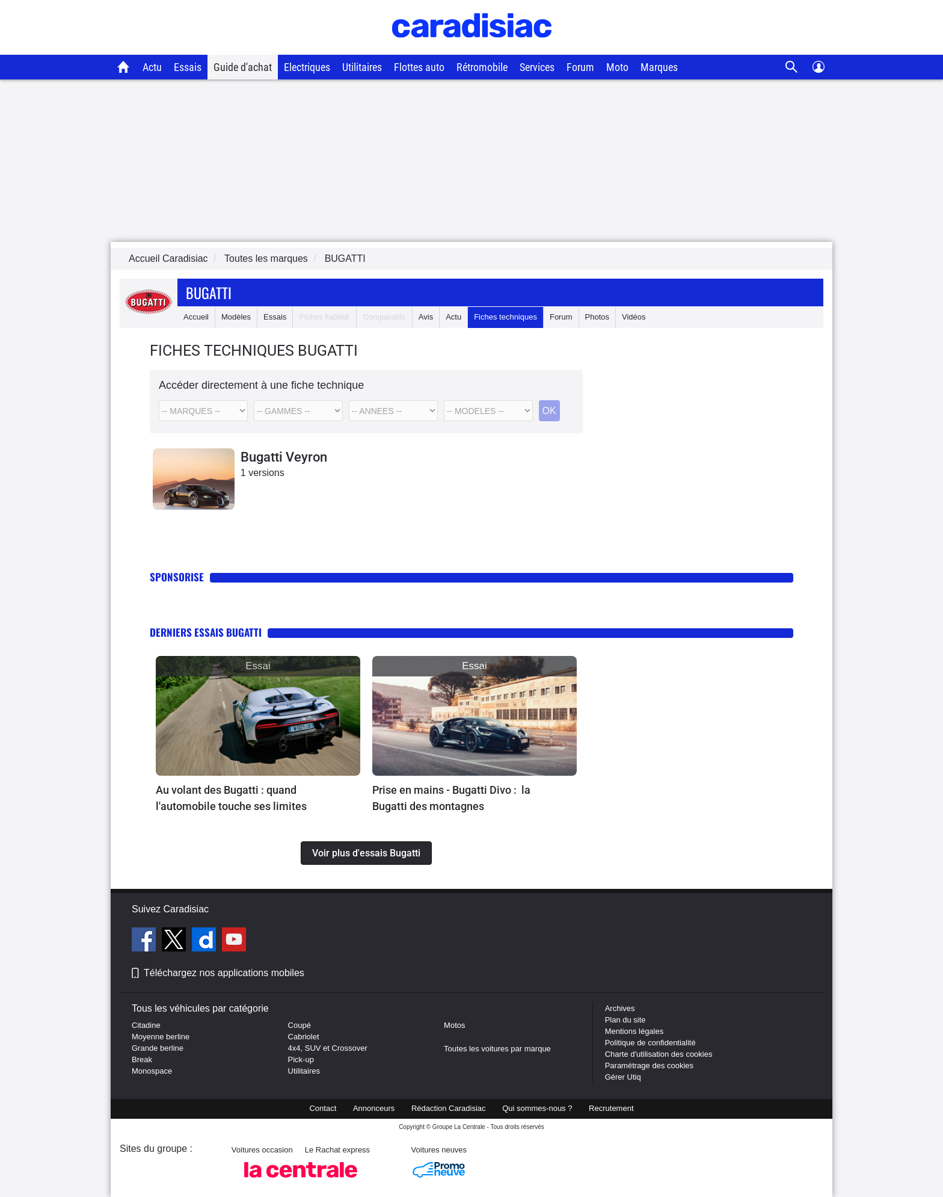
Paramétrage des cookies (649, 1065)
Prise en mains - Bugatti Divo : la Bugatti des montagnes (451, 798)
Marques (659, 67)
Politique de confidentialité (650, 1042)
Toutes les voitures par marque (497, 1048)
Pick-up (301, 1059)
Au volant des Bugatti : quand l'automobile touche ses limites (231, 798)
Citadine (146, 1025)
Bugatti (209, 292)
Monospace (152, 1070)
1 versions (262, 473)
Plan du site (625, 1019)
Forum (580, 67)
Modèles (236, 316)
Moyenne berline (160, 1036)
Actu (152, 67)
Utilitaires (362, 67)
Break (142, 1059)
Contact (322, 1108)
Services (537, 67)
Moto (617, 67)
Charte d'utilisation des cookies (659, 1054)
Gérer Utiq (623, 1076)
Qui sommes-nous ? (537, 1108)
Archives (620, 1008)
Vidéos (634, 316)
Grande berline (157, 1048)
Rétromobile (482, 67)
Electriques (307, 67)
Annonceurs (374, 1108)
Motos (454, 1025)
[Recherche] (791, 67)
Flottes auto (419, 67)
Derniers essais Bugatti (206, 632)
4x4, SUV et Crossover (327, 1048)
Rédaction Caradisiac (448, 1108)
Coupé (299, 1025)
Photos (597, 316)
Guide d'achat (242, 67)
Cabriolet (303, 1036)
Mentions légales (634, 1031)
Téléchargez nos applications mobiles (224, 973)
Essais (187, 67)
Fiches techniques (505, 316)
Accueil (196, 316)
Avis (426, 316)
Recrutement (611, 1108)
